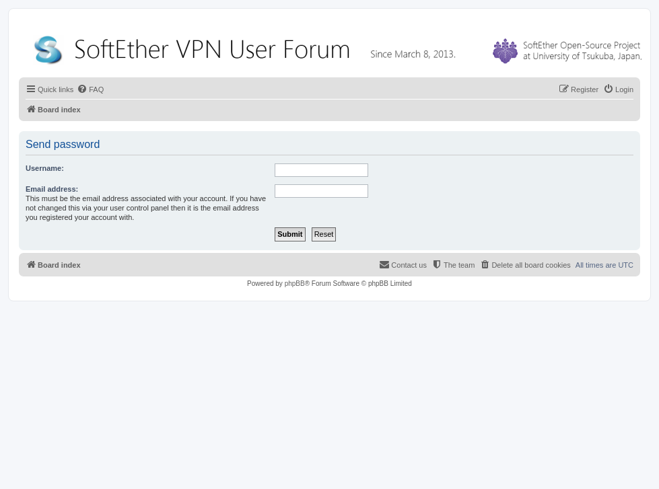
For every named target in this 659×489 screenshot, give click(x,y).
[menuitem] (90, 89)
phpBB (295, 283)
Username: (45, 168)
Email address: (52, 189)
